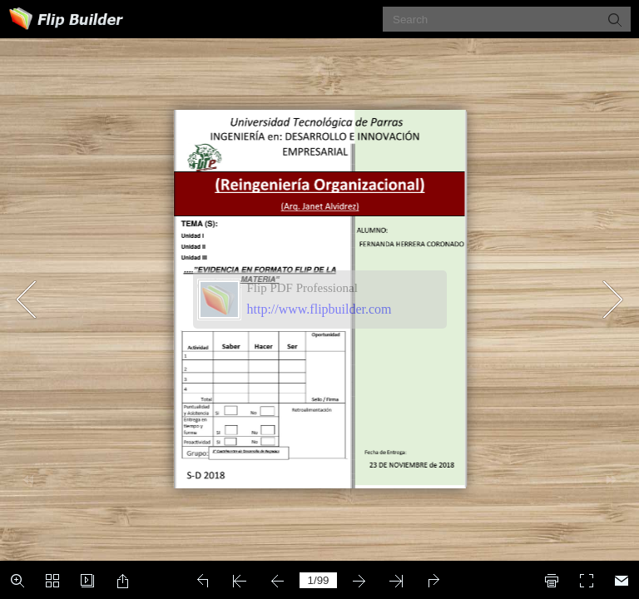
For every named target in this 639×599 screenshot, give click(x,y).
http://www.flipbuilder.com (319, 309)
